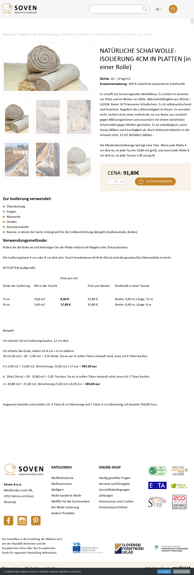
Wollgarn (57, 490)
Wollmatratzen (61, 484)
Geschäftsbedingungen (114, 490)
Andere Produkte (62, 513)
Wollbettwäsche (62, 478)
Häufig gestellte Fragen (114, 478)
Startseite (9, 34)
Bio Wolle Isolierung (46, 34)
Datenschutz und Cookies (116, 501)
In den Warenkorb (159, 181)
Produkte (24, 34)
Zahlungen (106, 496)
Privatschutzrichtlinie (113, 507)
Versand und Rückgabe (114, 484)
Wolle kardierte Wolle (66, 496)
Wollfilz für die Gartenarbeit (70, 501)
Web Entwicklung (157, 568)
